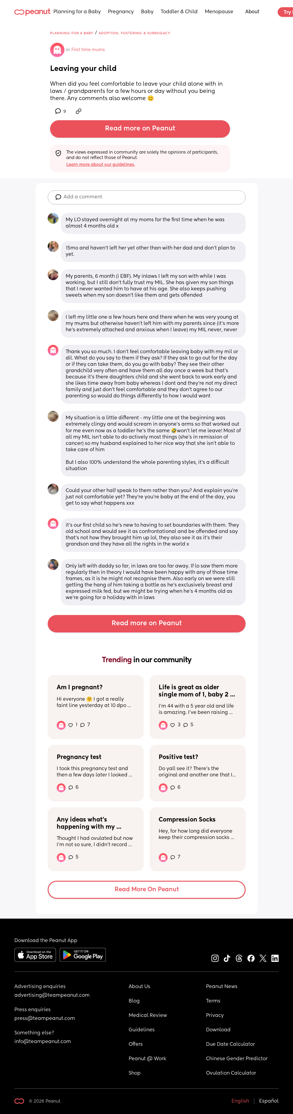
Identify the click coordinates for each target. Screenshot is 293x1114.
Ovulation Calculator (231, 1073)
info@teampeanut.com (42, 1041)
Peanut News (222, 986)
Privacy (215, 1015)
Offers (136, 1044)
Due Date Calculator (230, 1044)
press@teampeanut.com (44, 1018)
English (240, 1101)
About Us (139, 986)
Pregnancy (121, 12)
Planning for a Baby (77, 12)
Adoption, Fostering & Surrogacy (134, 33)
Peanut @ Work (147, 1059)
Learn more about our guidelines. (100, 165)
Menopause (219, 12)
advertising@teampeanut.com (52, 995)
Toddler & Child (179, 12)
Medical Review (148, 1015)
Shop (135, 1073)
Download (218, 1030)
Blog (134, 1001)
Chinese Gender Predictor (237, 1059)
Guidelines (142, 1030)
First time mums (88, 50)
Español (269, 1101)
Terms (213, 1001)
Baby (147, 12)
